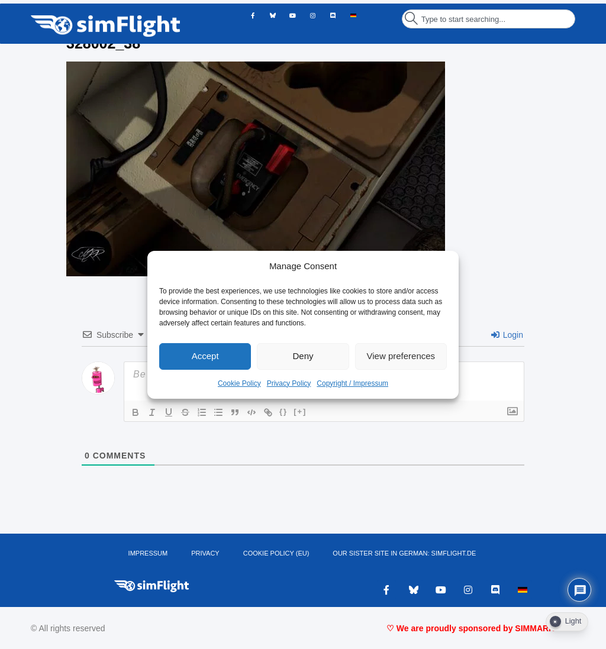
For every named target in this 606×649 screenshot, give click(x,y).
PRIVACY (205, 553)
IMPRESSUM (148, 553)
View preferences (401, 356)
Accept (205, 356)
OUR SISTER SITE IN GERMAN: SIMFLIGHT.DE (404, 553)
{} (283, 411)
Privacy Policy (289, 383)
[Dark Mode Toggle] (567, 621)
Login (507, 335)
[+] (300, 411)
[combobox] (488, 18)
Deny (302, 356)
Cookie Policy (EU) (276, 553)
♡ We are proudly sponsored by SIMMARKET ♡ (480, 628)
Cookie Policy (239, 383)
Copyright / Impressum (352, 383)
